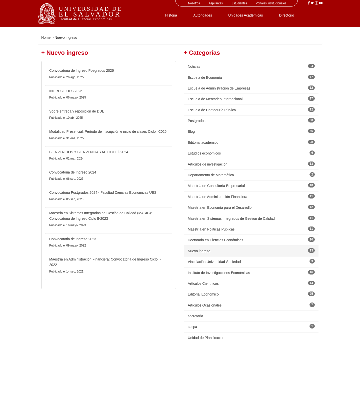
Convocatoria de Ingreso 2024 (72, 172)
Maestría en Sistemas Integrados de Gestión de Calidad (231, 218)
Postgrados (197, 121)
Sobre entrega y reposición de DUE (76, 111)
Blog (191, 132)
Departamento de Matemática (211, 175)
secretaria (195, 316)
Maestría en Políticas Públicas (211, 229)
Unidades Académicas (245, 15)
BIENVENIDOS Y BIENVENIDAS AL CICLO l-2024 (88, 152)
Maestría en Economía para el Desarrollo (220, 208)
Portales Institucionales (271, 3)
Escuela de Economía (205, 78)
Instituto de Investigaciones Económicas (219, 273)
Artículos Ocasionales (205, 305)
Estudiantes (239, 3)
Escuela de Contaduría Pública (212, 110)
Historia (171, 15)
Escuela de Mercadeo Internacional (215, 99)
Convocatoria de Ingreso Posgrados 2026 (81, 70)
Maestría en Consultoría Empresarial (216, 186)
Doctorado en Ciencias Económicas (215, 240)
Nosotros (194, 3)
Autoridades (202, 15)
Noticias (194, 66)
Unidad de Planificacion (206, 338)
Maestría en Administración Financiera (217, 197)
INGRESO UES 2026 (65, 91)
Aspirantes (216, 3)
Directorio (286, 15)
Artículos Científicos (203, 284)
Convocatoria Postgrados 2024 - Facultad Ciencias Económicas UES (102, 192)
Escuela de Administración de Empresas (219, 88)
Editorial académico (203, 142)
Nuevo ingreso (199, 251)
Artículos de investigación (208, 164)
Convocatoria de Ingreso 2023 (72, 239)
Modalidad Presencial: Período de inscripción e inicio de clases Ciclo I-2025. (108, 132)
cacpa (192, 327)
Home (45, 38)
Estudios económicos (204, 153)
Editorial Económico (203, 294)
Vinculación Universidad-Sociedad (214, 262)
